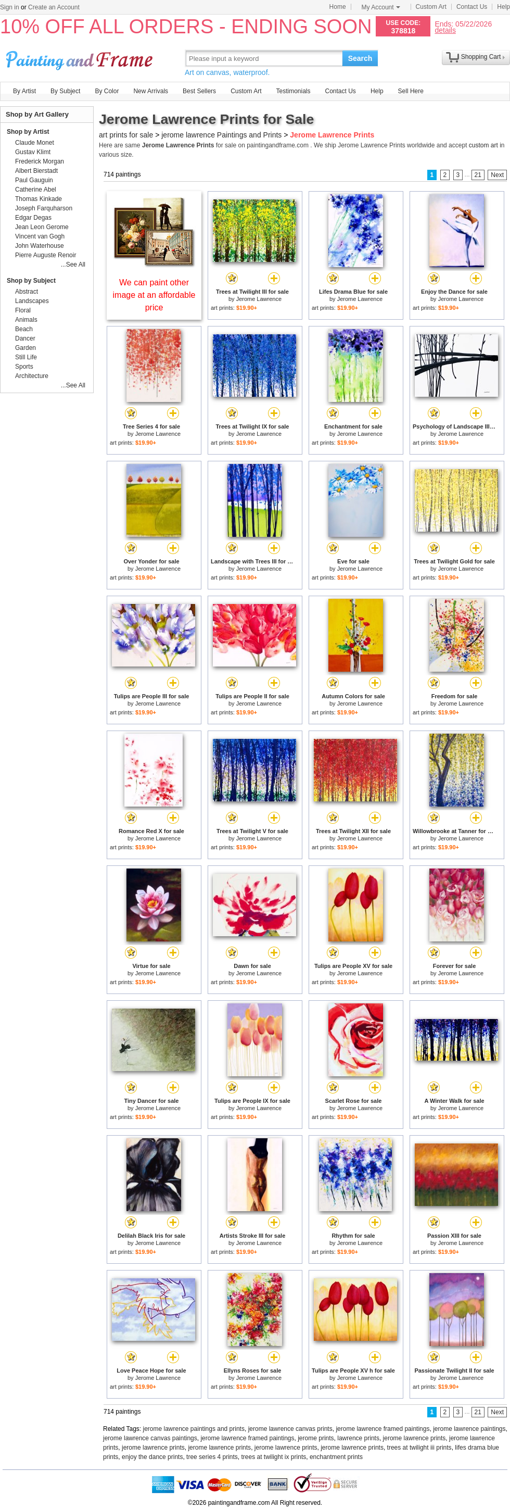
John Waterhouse (39, 245)
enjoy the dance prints (152, 1457)
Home (337, 6)
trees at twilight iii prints (419, 1447)
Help (503, 6)
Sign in (9, 7)
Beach (24, 329)
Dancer (25, 338)
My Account (381, 7)
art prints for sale (126, 135)
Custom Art (431, 6)
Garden (25, 347)
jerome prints (316, 1438)
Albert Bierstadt (36, 170)
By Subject (65, 91)
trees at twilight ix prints (274, 1457)
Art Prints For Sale (81, 58)
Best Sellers (199, 91)
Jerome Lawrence (259, 299)
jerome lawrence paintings (469, 1428)
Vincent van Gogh (40, 236)
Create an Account (54, 7)
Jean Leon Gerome (42, 227)
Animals (26, 319)
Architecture (31, 376)
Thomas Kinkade (38, 199)
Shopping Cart (481, 56)
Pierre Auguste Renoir (45, 255)
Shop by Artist (28, 131)
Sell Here (411, 91)
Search (360, 58)
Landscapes (32, 301)
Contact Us (471, 6)
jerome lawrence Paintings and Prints (221, 135)
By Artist (24, 91)
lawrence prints (358, 1438)
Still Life (26, 357)
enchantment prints (336, 1457)
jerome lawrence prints (414, 1438)
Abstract (26, 291)
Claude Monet (34, 142)
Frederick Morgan (39, 161)
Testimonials (293, 91)
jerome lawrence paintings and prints (194, 1428)
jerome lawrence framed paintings (382, 1428)
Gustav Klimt (32, 152)
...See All (73, 264)
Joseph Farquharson (43, 208)
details (445, 30)
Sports (24, 366)
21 (478, 175)
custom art (483, 145)
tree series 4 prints (212, 1457)
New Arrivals (150, 91)
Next (497, 175)
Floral (23, 310)
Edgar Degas (33, 217)
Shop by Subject (31, 280)
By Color (107, 91)
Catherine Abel (35, 189)
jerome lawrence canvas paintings (150, 1438)
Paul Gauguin (34, 180)
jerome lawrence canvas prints (290, 1428)
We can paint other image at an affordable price (154, 295)
